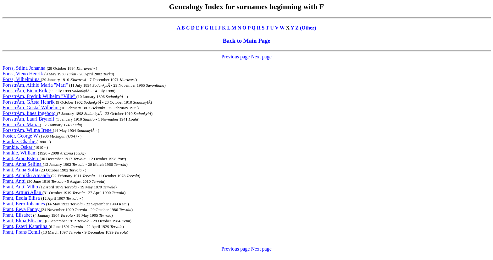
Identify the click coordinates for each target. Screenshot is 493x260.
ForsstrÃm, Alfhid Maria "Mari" (36, 85)
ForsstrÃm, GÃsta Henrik (29, 102)
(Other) (308, 27)
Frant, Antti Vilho (21, 186)
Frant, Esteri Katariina (26, 226)
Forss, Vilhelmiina (22, 79)
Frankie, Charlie (19, 141)
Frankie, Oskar (18, 147)
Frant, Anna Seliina (23, 164)
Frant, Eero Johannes (24, 203)
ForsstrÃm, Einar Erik (26, 90)
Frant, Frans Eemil (22, 232)
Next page (261, 56)
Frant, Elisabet (18, 215)
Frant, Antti (15, 181)
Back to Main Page (246, 40)
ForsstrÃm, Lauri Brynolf (29, 119)
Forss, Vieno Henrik (23, 73)
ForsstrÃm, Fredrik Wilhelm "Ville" (39, 96)
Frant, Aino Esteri (21, 158)
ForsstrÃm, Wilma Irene (28, 130)
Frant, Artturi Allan (22, 192)
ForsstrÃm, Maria (21, 124)
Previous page (235, 56)
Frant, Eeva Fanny (22, 209)
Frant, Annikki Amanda (27, 175)
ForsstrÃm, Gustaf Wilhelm (31, 107)
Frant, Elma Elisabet (24, 220)
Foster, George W (21, 135)
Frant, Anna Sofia (21, 169)
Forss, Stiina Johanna (25, 68)
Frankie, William (20, 152)
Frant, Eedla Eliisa (22, 198)
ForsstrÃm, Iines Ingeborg (30, 113)
